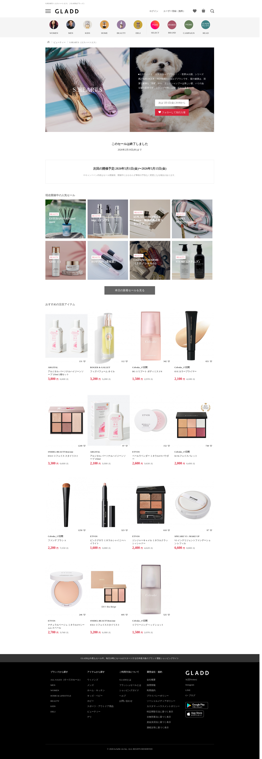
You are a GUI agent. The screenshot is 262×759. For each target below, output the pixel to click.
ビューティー (93, 711)
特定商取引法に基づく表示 (160, 711)
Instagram (189, 684)
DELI (53, 711)
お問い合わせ (125, 701)
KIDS (53, 706)
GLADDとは (125, 679)
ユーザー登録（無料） (174, 11)
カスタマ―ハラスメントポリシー (163, 706)
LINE (187, 690)
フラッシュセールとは (130, 685)
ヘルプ (122, 695)
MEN (52, 685)
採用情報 (151, 685)
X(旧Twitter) (191, 679)
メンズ (90, 685)
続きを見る (183, 87)
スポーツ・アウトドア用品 (100, 706)
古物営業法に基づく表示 (159, 717)
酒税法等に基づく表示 (158, 727)
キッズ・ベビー (95, 695)
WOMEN (54, 690)
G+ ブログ (190, 695)
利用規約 (151, 690)
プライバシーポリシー (158, 695)
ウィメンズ (92, 679)
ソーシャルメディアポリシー (161, 701)
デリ (89, 717)
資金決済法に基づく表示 (159, 722)
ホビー (90, 701)
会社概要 (151, 679)
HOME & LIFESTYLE (60, 695)
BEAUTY (54, 701)
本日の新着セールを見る (130, 290)
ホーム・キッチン (96, 690)
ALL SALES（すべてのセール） (66, 679)
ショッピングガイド (129, 690)
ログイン (153, 11)
